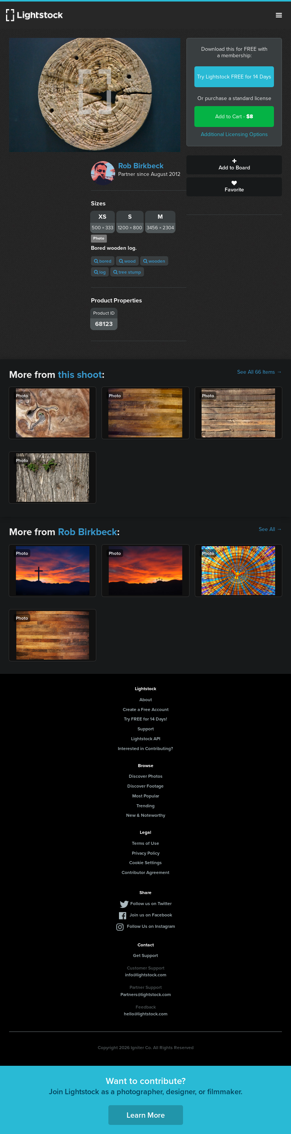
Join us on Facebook (151, 915)
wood (127, 261)
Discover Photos (146, 776)
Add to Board (234, 164)
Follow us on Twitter (151, 903)
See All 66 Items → (259, 372)
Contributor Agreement (145, 872)
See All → (270, 529)
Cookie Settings (145, 862)
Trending (145, 805)
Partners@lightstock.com (145, 994)
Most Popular (145, 796)
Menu (279, 15)
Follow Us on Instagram (151, 926)
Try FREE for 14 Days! (145, 719)
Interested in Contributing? (145, 748)
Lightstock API (145, 738)
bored (102, 261)
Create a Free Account (146, 709)
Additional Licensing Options (234, 134)
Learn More (146, 1114)
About (145, 699)
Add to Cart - (234, 117)
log (100, 272)
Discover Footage (145, 786)
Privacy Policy (146, 853)
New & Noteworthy (145, 815)
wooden (154, 261)
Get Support (145, 955)
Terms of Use (145, 843)
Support (146, 728)
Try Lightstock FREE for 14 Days (234, 77)
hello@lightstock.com (145, 1013)
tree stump (127, 272)
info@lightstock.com (145, 974)
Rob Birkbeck (141, 165)
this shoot (80, 374)
